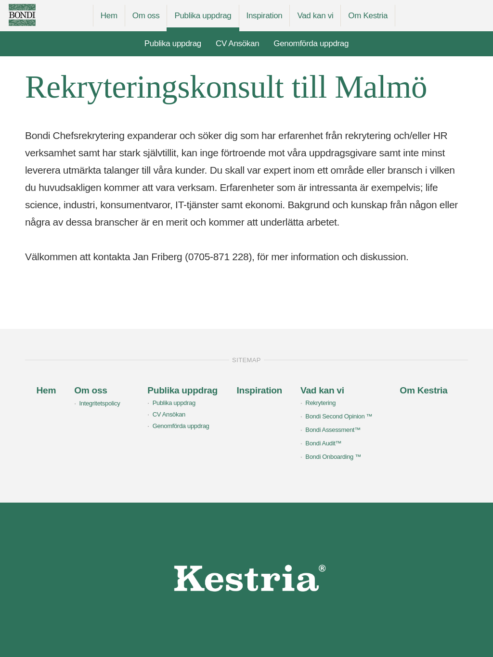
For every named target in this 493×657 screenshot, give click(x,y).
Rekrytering (320, 402)
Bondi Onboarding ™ (333, 456)
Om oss (146, 15)
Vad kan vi (315, 15)
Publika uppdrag (202, 15)
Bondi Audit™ (323, 443)
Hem (109, 15)
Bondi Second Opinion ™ (338, 416)
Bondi (41, 15)
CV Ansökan (237, 43)
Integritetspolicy (99, 403)
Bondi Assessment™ (333, 429)
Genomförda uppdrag (311, 43)
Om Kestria (368, 15)
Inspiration (264, 15)
